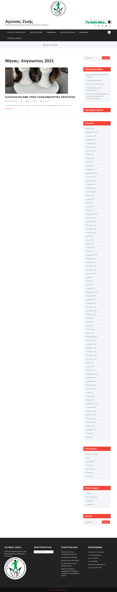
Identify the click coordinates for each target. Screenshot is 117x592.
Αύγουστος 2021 (91, 314)
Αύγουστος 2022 (91, 273)
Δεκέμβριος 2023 (91, 221)
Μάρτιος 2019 (90, 400)
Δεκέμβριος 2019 (91, 377)
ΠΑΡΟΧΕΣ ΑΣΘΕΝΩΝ (14, 38)
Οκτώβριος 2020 (91, 351)
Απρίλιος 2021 (90, 329)
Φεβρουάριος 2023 (91, 255)
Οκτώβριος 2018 (91, 418)
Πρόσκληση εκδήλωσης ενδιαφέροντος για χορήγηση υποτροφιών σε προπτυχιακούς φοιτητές (97, 96)
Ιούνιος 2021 (90, 322)
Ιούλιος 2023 (90, 236)
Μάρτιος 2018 (90, 426)
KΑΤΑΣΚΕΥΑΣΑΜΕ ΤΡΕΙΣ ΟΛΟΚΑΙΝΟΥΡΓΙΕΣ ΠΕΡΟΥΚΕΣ (40, 97)
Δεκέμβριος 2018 (91, 411)
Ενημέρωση (89, 472)
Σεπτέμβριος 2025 (91, 147)
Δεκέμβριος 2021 (91, 299)
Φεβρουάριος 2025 (91, 173)
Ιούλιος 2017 (90, 433)
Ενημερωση (51, 32)
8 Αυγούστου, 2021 (11, 101)
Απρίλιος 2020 (90, 370)
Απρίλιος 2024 (90, 206)
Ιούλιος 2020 (90, 363)
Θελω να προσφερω (67, 32)
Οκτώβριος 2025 (91, 143)
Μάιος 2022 (89, 285)
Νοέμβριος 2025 (91, 139)
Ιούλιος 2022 (90, 277)
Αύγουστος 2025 (91, 151)
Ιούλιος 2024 (90, 195)
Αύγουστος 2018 (91, 422)
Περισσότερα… (9, 108)
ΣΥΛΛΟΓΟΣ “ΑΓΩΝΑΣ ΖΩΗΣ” (16, 32)
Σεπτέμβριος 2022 (91, 270)
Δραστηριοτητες (36, 32)
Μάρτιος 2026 (90, 128)
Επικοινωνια (83, 32)
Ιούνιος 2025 (90, 158)
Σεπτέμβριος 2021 (91, 310)
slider (88, 458)
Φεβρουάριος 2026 (91, 132)
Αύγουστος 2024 (91, 192)
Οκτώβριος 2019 (91, 385)
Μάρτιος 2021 (90, 333)
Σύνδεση (89, 493)
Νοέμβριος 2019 (91, 381)
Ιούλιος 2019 (90, 392)
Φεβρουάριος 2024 (91, 214)
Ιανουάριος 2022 (91, 296)
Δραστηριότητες (91, 469)
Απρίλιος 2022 (90, 288)
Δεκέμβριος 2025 (91, 136)
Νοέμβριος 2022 (91, 262)
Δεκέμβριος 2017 (91, 429)
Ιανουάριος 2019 (91, 407)
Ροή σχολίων (90, 501)
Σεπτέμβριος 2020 (91, 355)
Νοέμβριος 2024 (91, 184)
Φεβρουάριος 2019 (91, 403)
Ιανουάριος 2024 (91, 218)
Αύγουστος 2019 (91, 389)
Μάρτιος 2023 (90, 251)
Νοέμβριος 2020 (91, 348)
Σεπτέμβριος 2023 (91, 229)
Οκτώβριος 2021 (91, 307)
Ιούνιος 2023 (90, 240)
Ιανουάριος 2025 (91, 177)
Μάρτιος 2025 (90, 169)
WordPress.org (90, 504)
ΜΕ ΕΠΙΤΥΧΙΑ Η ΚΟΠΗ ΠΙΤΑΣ (95, 84)
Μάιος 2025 (89, 162)
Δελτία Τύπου (90, 465)
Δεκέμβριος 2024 (91, 180)
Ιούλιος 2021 (90, 318)
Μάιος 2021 (89, 325)
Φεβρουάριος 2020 (91, 374)
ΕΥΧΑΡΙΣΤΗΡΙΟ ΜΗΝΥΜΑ (94, 80)
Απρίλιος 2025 (90, 166)
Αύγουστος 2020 (91, 359)
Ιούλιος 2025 (90, 154)
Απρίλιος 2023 (90, 247)
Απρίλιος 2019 (90, 396)
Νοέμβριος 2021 (91, 303)
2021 (47, 45)
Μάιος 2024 (89, 203)
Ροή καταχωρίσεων (92, 497)
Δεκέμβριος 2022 (91, 258)
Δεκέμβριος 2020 (91, 344)
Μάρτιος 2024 (90, 210)
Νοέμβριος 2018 (91, 415)
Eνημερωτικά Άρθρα (92, 454)
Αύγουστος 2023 (91, 232)
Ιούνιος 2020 (90, 366)
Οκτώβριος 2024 (91, 188)
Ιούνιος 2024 (90, 199)
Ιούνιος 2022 (90, 281)
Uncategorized (90, 461)
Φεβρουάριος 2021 (91, 337)
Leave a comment (32, 101)
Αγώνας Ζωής (19, 21)
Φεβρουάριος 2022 (91, 292)
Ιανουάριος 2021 (91, 340)
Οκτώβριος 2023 (91, 225)
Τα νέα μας (46, 101)
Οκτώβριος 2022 (91, 266)
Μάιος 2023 (89, 244)
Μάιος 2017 (89, 437)
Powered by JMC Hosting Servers (58, 590)
